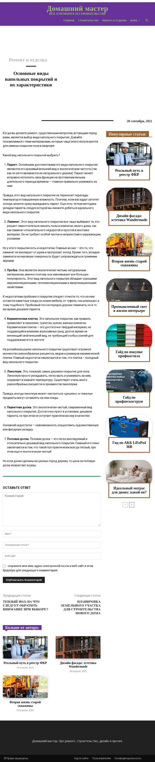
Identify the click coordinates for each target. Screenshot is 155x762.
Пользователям (101, 758)
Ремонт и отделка (28, 59)
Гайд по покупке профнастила (129, 354)
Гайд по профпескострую (129, 399)
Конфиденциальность (128, 758)
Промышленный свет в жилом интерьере (129, 309)
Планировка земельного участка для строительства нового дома (80, 607)
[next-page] (131, 504)
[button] (147, 20)
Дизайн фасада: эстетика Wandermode (78, 664)
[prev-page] (125, 504)
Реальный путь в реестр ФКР (25, 663)
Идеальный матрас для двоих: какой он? (129, 490)
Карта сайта (81, 758)
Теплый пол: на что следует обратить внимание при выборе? (25, 605)
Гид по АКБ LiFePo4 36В (129, 445)
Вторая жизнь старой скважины (25, 703)
